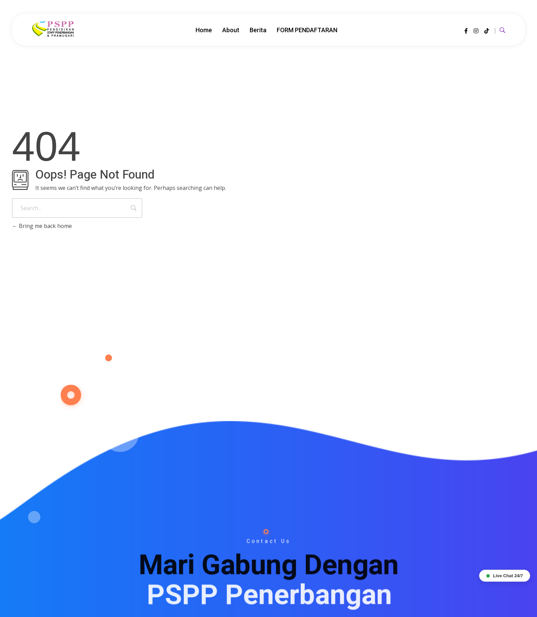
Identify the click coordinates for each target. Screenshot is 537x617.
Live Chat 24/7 (504, 575)
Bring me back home (42, 226)
